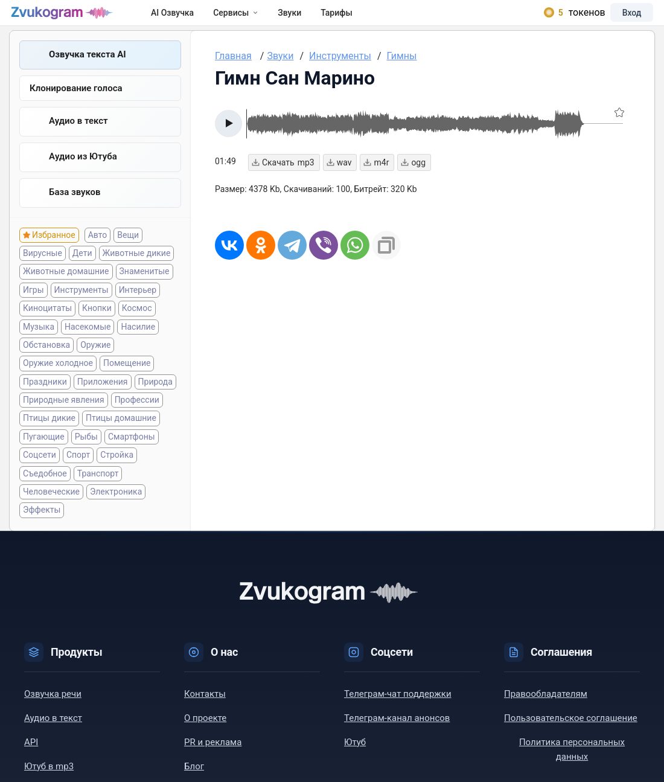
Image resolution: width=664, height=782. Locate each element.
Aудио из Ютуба (83, 172)
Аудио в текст (78, 135)
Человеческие (51, 508)
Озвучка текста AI (87, 68)
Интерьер (137, 307)
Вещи (128, 252)
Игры (33, 307)
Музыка (38, 343)
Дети (82, 270)
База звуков (75, 208)
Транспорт (98, 490)
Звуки (307, 19)
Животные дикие (137, 270)
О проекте (205, 734)
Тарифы (354, 19)
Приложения (102, 398)
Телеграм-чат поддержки (398, 710)
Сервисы (253, 19)
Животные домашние (66, 288)
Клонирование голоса (76, 102)
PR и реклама (212, 759)
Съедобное (45, 490)
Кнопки (97, 325)
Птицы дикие (49, 435)
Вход (618, 19)
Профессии (137, 416)
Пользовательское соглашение (570, 734)
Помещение (126, 380)
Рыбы (86, 453)
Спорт (78, 471)
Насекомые (87, 343)
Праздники (45, 398)
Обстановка (46, 362)
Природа (155, 398)
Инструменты (81, 307)
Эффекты (41, 526)
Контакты (205, 710)
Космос (137, 325)
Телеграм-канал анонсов (397, 734)
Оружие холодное (58, 380)
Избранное (53, 252)
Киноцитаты (47, 325)
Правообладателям (545, 710)
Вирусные (42, 270)
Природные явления (63, 416)
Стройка (116, 471)
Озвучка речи (52, 710)
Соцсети (39, 471)
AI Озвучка (189, 19)
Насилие (138, 343)
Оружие (95, 362)
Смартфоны (131, 453)
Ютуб (355, 759)
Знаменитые (145, 288)
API (31, 759)
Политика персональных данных (572, 766)
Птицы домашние (121, 435)
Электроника (116, 508)
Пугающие (44, 453)
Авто (97, 252)
